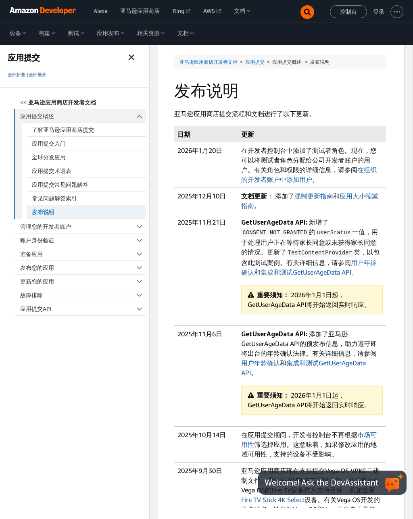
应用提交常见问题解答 (60, 184)
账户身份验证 (83, 240)
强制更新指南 (313, 196)
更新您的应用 (83, 281)
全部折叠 (16, 74)
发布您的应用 (83, 267)
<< (58, 102)
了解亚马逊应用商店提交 (63, 129)
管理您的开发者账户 (83, 226)
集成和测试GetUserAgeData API (306, 271)
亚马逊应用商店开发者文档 (208, 62)
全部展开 (37, 74)
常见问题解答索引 (54, 198)
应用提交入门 (49, 143)
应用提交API (83, 309)
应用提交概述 (83, 116)
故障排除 (83, 295)
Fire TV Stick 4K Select (273, 499)
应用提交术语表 (51, 170)
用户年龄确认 (260, 362)
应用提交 (255, 62)
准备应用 (83, 254)
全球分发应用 (49, 157)
